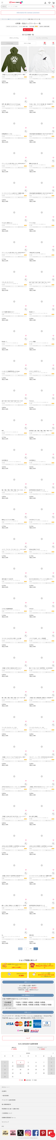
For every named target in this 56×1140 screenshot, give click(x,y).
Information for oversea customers (28, 13)
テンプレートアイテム (42, 38)
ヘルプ (28, 1038)
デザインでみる (27, 43)
